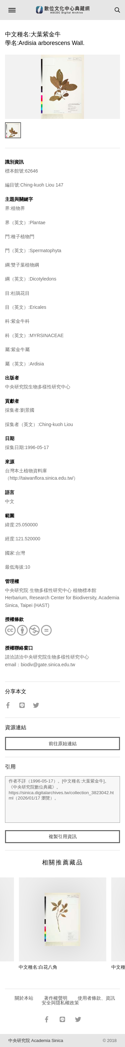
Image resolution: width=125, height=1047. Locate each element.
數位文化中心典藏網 (62, 10)
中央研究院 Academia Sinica (35, 1040)
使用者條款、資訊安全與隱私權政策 (78, 1000)
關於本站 (24, 998)
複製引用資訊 (63, 836)
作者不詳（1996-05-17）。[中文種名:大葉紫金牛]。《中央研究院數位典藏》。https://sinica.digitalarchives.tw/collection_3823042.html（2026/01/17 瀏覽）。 (62, 799)
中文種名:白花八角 (38, 967)
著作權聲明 (55, 998)
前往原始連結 (63, 743)
